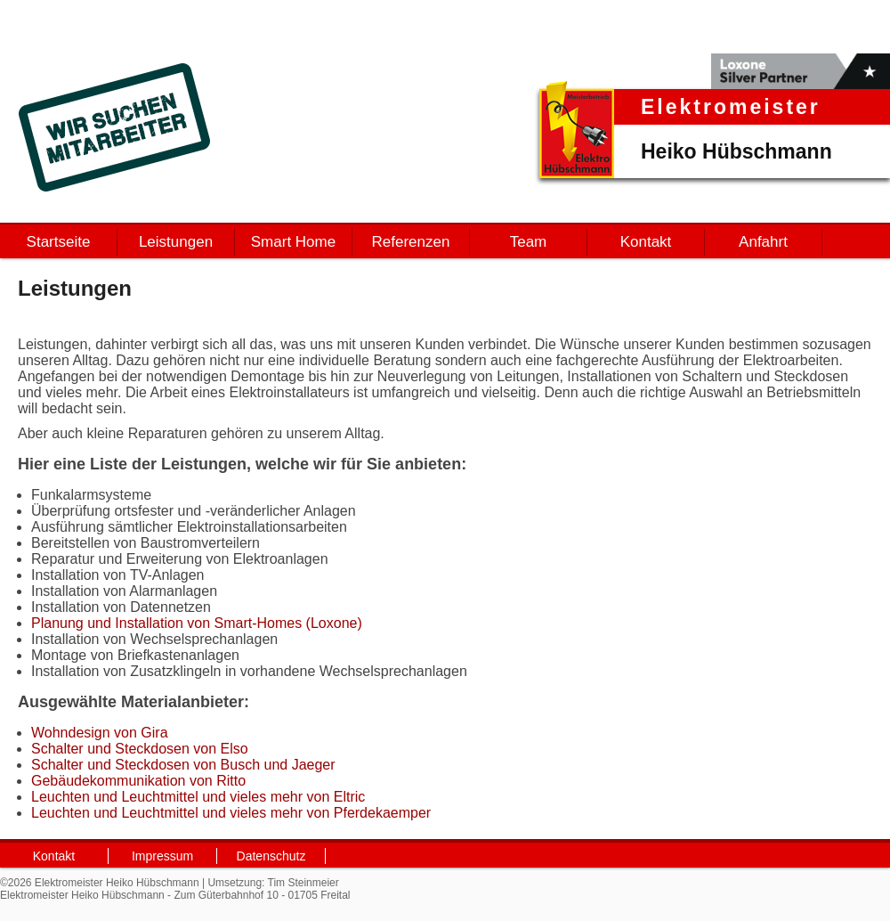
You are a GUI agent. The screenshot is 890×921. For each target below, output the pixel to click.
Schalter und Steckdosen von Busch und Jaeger (183, 764)
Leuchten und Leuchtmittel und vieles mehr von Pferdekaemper (231, 812)
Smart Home (293, 241)
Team (528, 241)
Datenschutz (271, 856)
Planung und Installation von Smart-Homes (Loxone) (196, 623)
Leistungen (176, 241)
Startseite (59, 241)
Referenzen (411, 241)
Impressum (162, 856)
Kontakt (646, 241)
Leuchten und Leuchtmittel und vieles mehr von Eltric (198, 796)
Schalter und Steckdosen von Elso (139, 748)
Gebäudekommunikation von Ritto (138, 780)
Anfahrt (763, 241)
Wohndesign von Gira (99, 732)
